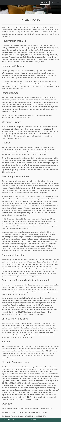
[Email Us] (33, 420)
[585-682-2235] (16, 420)
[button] (45, 2)
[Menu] (55, 2)
